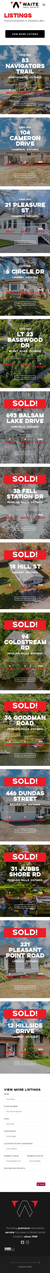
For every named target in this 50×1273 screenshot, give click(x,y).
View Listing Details (25, 104)
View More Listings (25, 34)
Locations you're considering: (18, 1144)
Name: (6, 1094)
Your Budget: (10, 1131)
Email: (6, 1119)
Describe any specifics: (15, 1168)
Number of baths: (35, 1156)
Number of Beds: (11, 1156)
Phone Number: (11, 1106)
